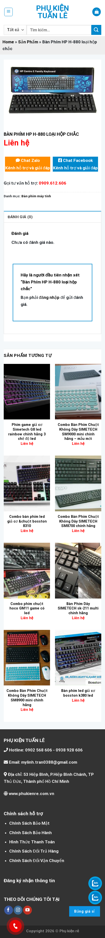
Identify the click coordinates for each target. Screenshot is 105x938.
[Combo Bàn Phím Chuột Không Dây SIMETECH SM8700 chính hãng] (78, 483)
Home (8, 41)
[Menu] (8, 12)
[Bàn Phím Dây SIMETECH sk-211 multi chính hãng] (78, 570)
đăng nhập (49, 297)
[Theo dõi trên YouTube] (27, 910)
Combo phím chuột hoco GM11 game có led (27, 608)
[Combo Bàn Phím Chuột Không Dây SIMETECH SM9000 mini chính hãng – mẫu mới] (78, 391)
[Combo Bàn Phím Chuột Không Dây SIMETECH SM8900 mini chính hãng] (27, 657)
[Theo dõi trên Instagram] (18, 910)
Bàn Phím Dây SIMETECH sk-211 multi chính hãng (78, 608)
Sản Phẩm (28, 41)
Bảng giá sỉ (84, 911)
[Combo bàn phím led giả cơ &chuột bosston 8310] (27, 483)
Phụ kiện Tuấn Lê (52, 11)
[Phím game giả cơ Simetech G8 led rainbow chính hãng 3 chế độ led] (27, 391)
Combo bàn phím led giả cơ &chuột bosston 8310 (27, 521)
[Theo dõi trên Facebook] (8, 910)
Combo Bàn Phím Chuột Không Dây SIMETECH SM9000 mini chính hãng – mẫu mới (78, 432)
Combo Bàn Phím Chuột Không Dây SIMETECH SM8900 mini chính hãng (27, 698)
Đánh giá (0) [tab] (20, 217)
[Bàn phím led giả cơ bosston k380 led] (78, 657)
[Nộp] (96, 30)
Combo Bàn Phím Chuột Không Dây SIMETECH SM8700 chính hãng (78, 521)
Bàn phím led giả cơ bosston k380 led (78, 693)
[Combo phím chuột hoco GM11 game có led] (27, 570)
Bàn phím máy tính (36, 196)
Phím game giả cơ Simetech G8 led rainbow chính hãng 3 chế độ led (27, 432)
